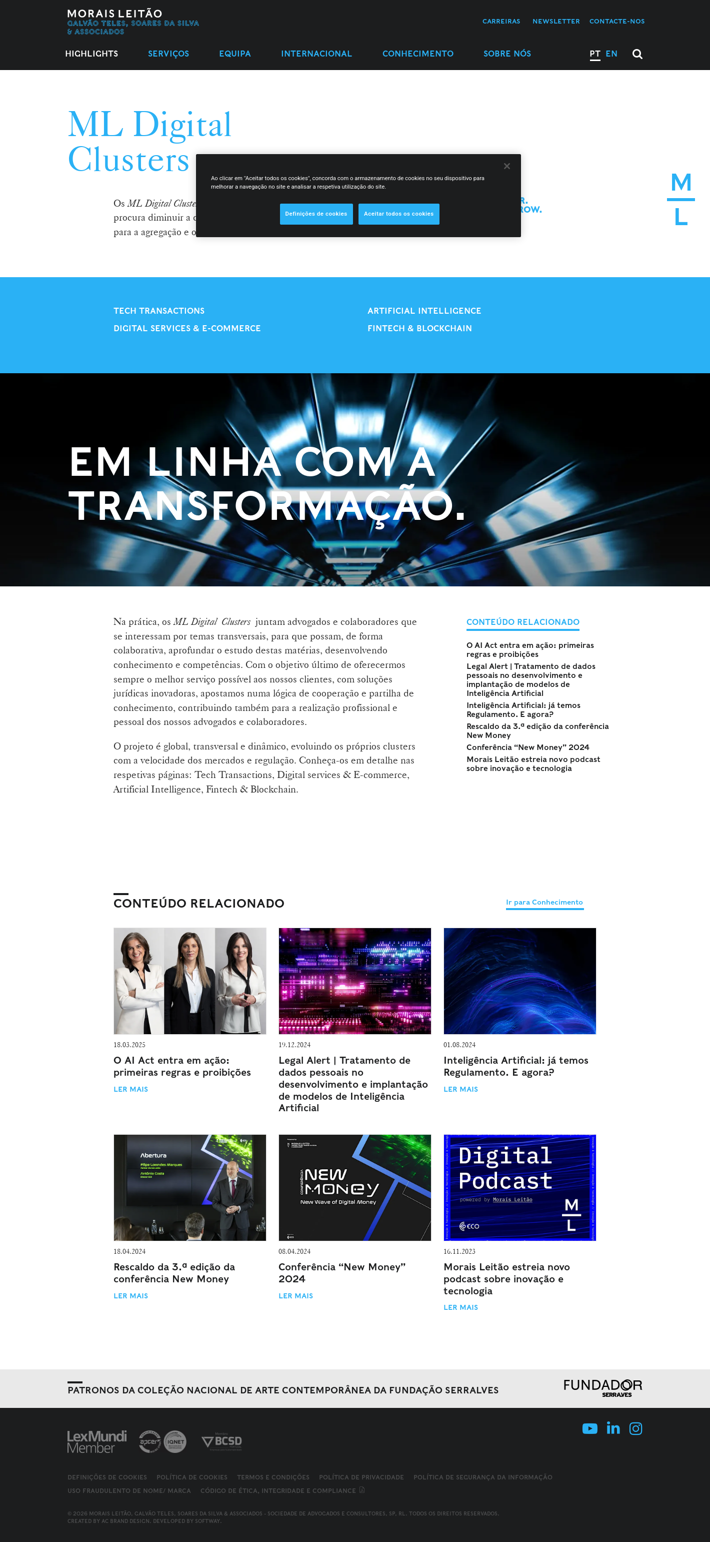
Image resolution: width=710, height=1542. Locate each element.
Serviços (168, 54)
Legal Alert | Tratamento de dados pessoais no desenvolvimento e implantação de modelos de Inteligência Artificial (531, 680)
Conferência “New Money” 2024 (528, 747)
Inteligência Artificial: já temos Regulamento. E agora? (523, 710)
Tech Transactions (159, 311)
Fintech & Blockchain (420, 328)
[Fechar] (507, 166)
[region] (358, 195)
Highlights (91, 54)
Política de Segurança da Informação (483, 1477)
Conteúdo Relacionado (199, 903)
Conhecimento (418, 54)
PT (595, 54)
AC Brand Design (126, 1521)
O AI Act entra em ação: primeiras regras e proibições (530, 650)
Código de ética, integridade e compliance (283, 1490)
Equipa (235, 54)
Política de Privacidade (361, 1477)
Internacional (316, 54)
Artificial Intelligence (425, 311)
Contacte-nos (617, 21)
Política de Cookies (192, 1477)
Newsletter (556, 21)
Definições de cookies (107, 1477)
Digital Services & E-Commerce (187, 328)
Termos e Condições (273, 1477)
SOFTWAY (207, 1521)
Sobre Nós (507, 54)
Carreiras (501, 21)
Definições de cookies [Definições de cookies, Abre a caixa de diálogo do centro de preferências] (317, 213)
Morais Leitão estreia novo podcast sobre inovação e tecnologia (533, 764)
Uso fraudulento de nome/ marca (129, 1490)
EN (612, 54)
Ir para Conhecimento (544, 902)
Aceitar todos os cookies (399, 213)
